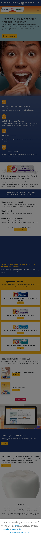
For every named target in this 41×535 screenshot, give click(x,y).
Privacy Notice (17, 525)
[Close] (38, 521)
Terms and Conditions (16, 529)
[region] (20, 527)
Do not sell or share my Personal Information (22, 526)
